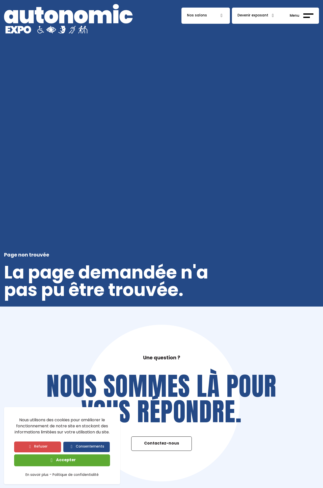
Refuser (41, 447)
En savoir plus (36, 475)
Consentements (90, 447)
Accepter (66, 460)
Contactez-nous (161, 443)
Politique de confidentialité (75, 475)
